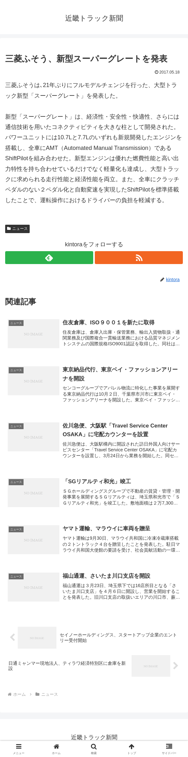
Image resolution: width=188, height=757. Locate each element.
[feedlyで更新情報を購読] (49, 257)
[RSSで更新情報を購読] (139, 257)
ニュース (17, 228)
